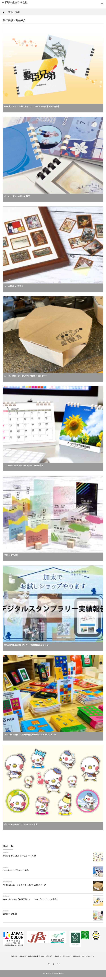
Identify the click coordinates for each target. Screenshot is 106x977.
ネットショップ (88, 956)
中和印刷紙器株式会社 (57, 973)
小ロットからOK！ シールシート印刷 (20, 824)
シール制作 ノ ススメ (13, 286)
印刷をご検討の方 (45, 956)
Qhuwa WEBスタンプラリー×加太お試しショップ (26, 645)
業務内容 (22, 956)
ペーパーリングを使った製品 (17, 196)
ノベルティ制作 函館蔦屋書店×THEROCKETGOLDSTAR (30, 734)
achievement (7, 882)
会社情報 (14, 956)
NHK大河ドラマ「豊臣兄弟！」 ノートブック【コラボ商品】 (32, 106)
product (5, 853)
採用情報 (76, 956)
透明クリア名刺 (11, 555)
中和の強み (32, 956)
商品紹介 (6, 896)
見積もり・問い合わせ (62, 956)
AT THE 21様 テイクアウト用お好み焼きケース (26, 376)
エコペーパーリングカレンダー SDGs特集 (23, 465)
